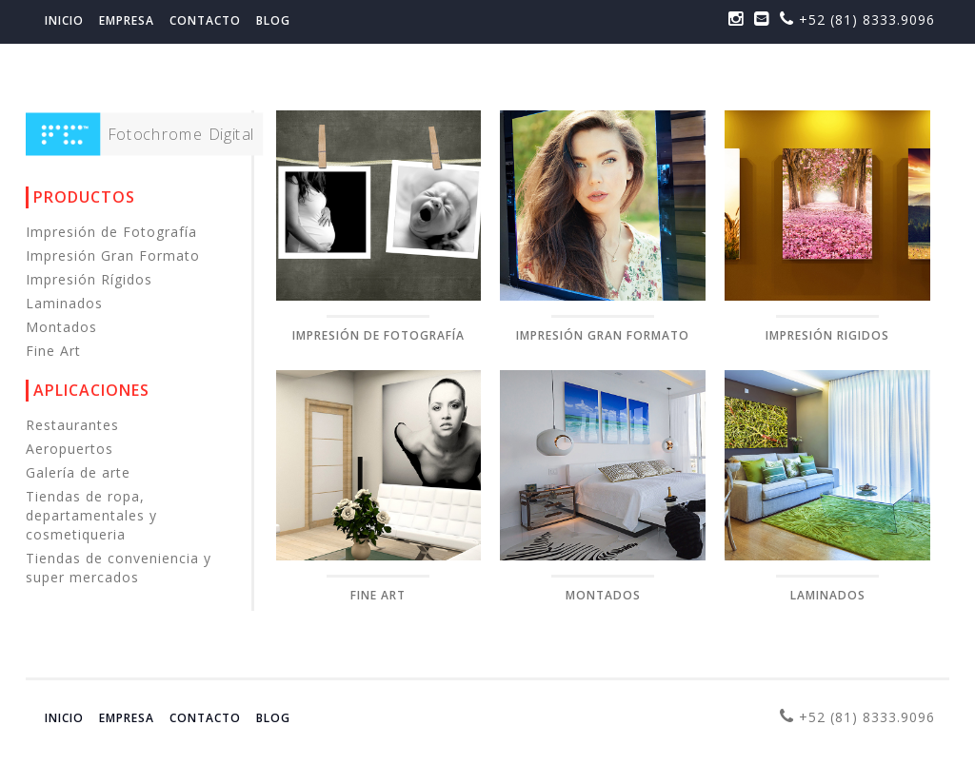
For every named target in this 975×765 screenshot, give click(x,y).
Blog (273, 20)
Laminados (70, 303)
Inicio (64, 20)
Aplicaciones (91, 390)
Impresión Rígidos (95, 279)
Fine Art (59, 351)
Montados (67, 327)
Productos (84, 196)
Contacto (205, 20)
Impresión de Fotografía (117, 232)
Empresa (126, 20)
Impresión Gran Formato (118, 255)
